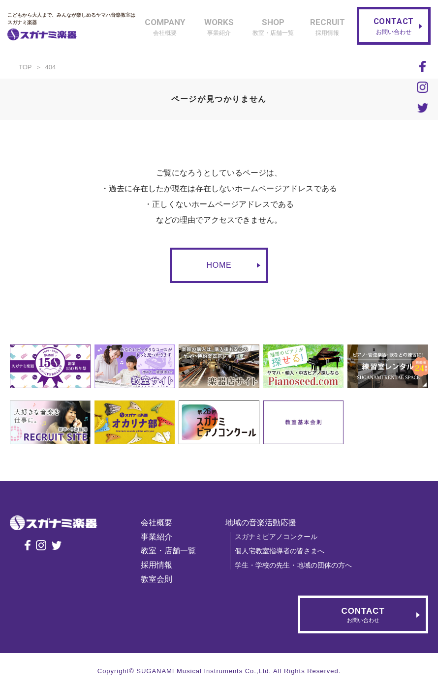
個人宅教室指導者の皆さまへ (284, 551)
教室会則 (161, 579)
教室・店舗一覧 (172, 550)
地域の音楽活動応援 (265, 522)
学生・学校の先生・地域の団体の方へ (297, 565)
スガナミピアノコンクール (280, 537)
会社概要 (161, 522)
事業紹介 (161, 537)
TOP (25, 67)
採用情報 (161, 565)
